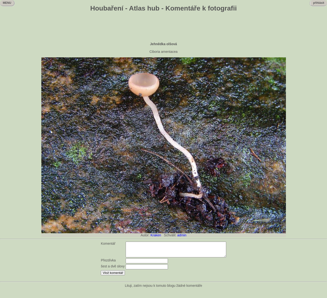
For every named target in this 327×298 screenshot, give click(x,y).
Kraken (155, 235)
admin (181, 235)
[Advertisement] (164, 27)
